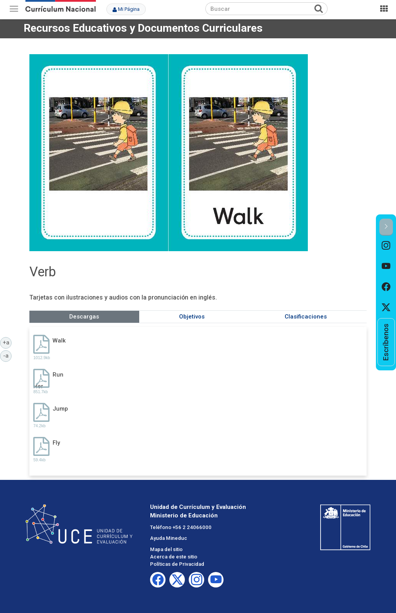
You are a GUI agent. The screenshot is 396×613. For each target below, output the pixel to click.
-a (7, 355)
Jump (60, 408)
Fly (56, 442)
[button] (386, 227)
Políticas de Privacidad (177, 564)
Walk (59, 340)
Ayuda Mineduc (168, 538)
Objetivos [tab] (192, 316)
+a (7, 342)
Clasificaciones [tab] (306, 316)
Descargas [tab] (84, 316)
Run (58, 374)
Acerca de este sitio (173, 557)
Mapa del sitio (166, 549)
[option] (386, 246)
